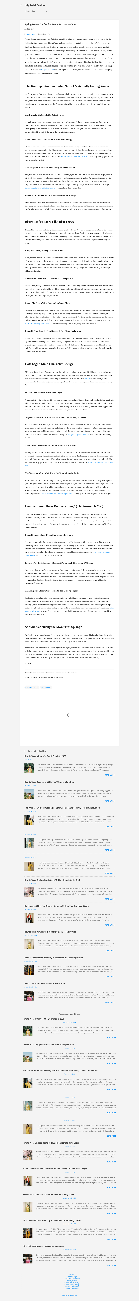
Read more (110, 775)
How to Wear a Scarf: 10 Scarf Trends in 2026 (45, 756)
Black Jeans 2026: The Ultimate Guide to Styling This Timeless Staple (56, 906)
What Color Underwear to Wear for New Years (45, 983)
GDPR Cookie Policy (71, 1283)
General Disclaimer (72, 1289)
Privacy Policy (72, 1281)
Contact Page (72, 1277)
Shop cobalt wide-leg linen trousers (37, 323)
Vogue (87, 379)
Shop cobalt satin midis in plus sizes (74, 157)
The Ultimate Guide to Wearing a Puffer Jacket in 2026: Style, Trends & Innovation (62, 808)
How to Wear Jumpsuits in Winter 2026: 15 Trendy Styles (50, 932)
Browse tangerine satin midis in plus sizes (40, 188)
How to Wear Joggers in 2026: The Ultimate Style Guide (50, 782)
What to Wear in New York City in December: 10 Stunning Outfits (53, 958)
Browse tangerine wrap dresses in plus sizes (56, 494)
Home (72, 1275)
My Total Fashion (35, 5)
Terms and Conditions (72, 1279)
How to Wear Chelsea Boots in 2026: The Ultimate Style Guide (52, 880)
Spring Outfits (46, 687)
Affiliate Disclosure (72, 1287)
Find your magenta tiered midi (78, 434)
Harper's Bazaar (47, 69)
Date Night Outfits (31, 687)
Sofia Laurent (31, 34)
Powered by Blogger (69, 1295)
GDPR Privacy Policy (71, 1285)
